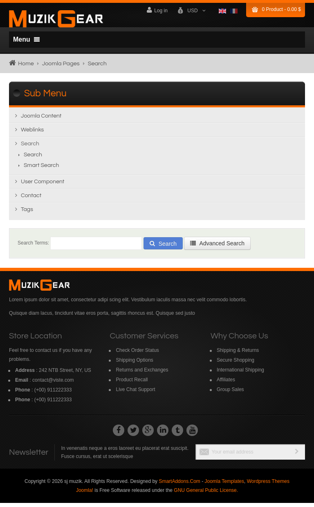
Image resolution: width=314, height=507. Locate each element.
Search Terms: (33, 247)
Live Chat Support (135, 393)
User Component (42, 186)
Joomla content (41, 120)
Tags (27, 213)
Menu (26, 39)
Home (26, 63)
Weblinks (32, 134)
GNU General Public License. (206, 494)
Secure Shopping (235, 364)
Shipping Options (134, 364)
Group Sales (230, 393)
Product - (281, 9)
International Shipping (240, 374)
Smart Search (41, 169)
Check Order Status (137, 354)
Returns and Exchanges (142, 374)
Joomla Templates (224, 485)
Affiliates (226, 384)
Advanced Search (217, 247)
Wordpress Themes (268, 485)
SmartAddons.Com (179, 485)
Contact (31, 199)
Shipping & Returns (238, 354)
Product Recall (132, 384)
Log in (157, 10)
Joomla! (84, 494)
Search (30, 148)
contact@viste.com (53, 384)
